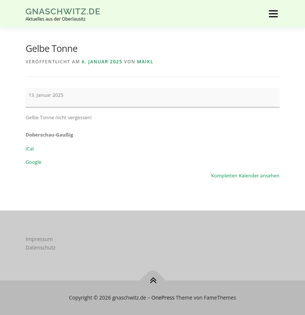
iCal (30, 148)
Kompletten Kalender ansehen (245, 175)
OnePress (163, 297)
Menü (273, 13)
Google (34, 162)
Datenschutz (41, 247)
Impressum (39, 239)
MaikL (145, 62)
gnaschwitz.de (63, 11)
